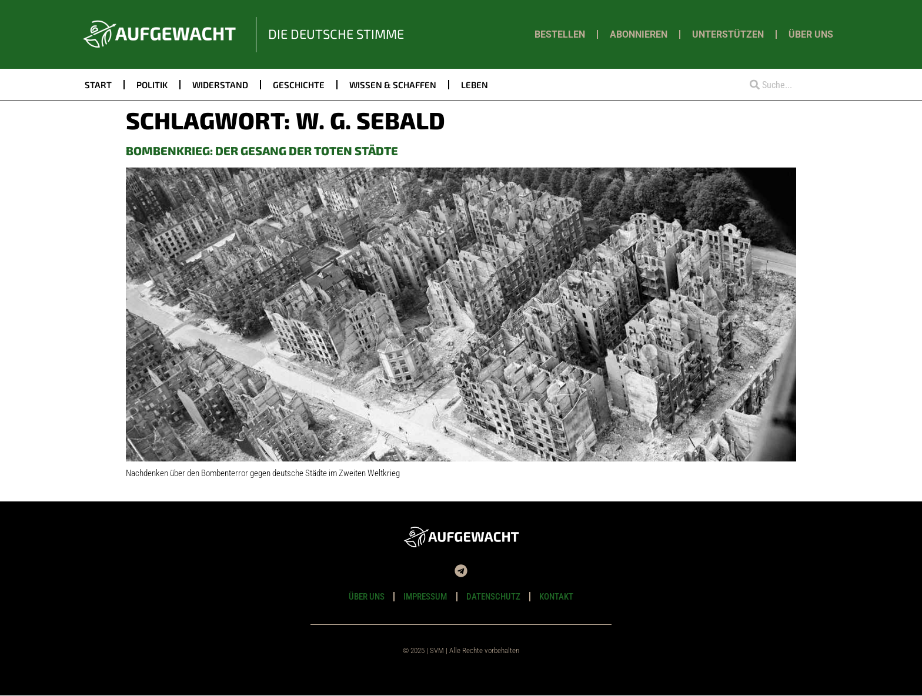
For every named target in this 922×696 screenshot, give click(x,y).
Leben (474, 84)
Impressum (425, 596)
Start (98, 84)
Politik (152, 84)
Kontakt (557, 596)
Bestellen (560, 34)
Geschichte (299, 84)
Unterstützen (728, 34)
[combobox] (788, 85)
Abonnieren (638, 34)
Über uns (811, 34)
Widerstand (220, 84)
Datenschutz (493, 596)
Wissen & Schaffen (392, 84)
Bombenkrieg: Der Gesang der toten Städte (262, 150)
